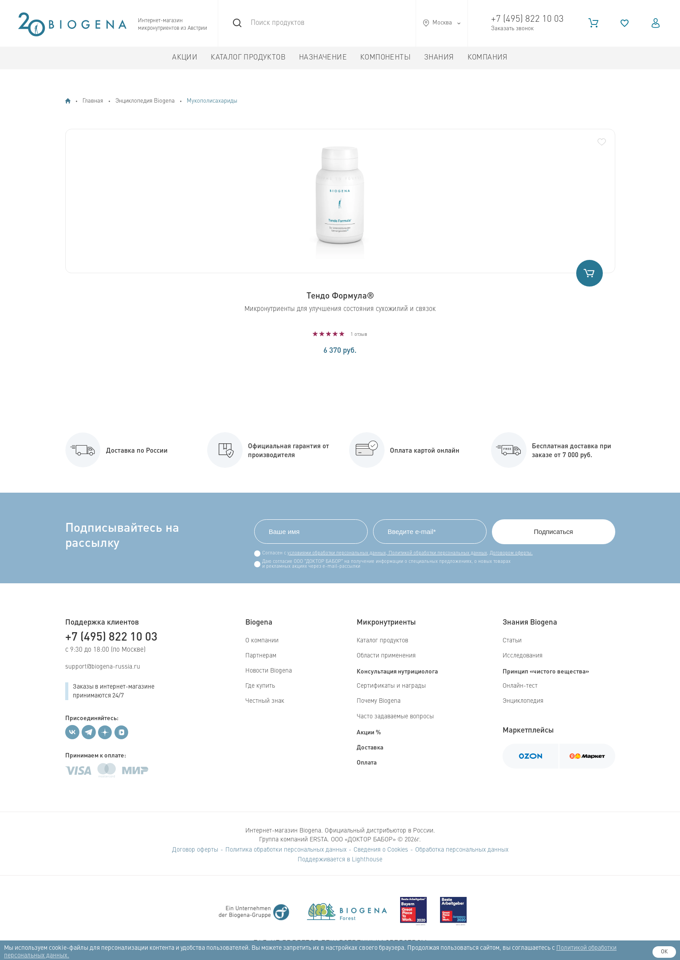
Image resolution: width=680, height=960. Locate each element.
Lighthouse (367, 859)
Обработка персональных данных (461, 850)
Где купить (260, 686)
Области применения (386, 656)
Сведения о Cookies (381, 850)
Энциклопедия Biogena (145, 101)
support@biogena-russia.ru (102, 667)
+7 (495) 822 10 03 (527, 19)
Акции (184, 57)
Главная (93, 101)
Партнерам (260, 656)
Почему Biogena (379, 701)
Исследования (522, 656)
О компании (262, 640)
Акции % (369, 732)
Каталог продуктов (248, 57)
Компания (488, 57)
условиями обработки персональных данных (335, 553)
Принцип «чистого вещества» (546, 671)
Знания (439, 57)
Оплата (367, 762)
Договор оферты (195, 850)
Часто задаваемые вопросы (395, 716)
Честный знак (264, 701)
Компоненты (385, 57)
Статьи (512, 640)
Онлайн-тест (520, 686)
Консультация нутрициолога (397, 671)
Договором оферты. (509, 553)
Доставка (370, 747)
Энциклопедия (523, 701)
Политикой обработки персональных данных (435, 553)
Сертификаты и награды (391, 686)
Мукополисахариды (212, 101)
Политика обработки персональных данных (285, 850)
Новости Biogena (268, 671)
